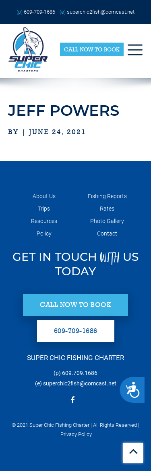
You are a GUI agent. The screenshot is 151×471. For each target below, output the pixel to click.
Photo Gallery (107, 221)
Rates (107, 208)
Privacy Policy (76, 434)
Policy (44, 233)
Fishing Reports (107, 196)
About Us (44, 196)
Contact (107, 233)
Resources (44, 221)
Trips (44, 208)
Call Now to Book (92, 49)
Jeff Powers (63, 110)
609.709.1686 (79, 373)
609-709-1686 (39, 12)
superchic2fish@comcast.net (100, 12)
